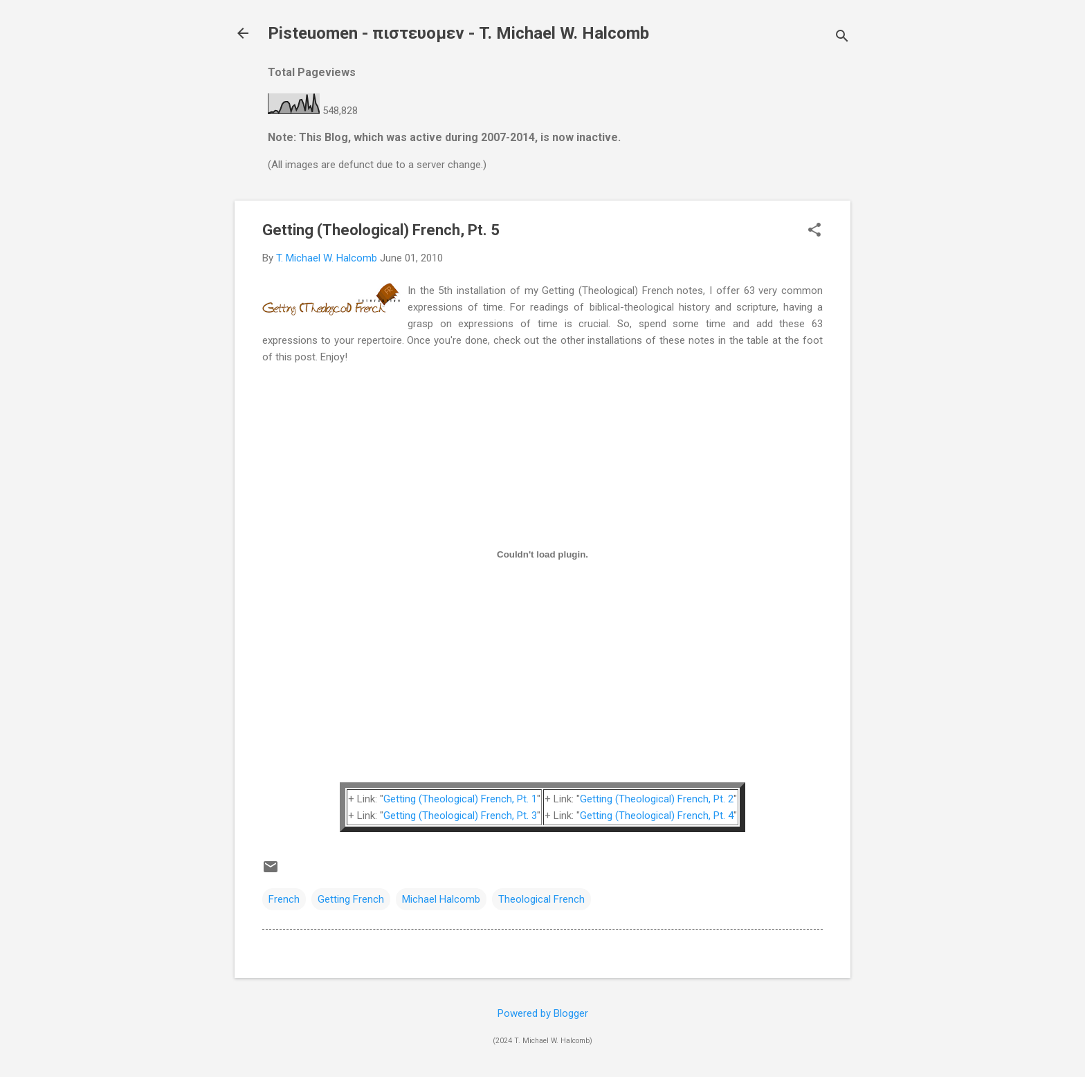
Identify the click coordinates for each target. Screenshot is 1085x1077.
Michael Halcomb (441, 899)
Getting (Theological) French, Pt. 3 (460, 815)
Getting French (351, 899)
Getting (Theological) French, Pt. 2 (656, 799)
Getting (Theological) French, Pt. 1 (460, 799)
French (284, 899)
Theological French (541, 899)
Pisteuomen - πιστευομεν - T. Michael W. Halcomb (458, 33)
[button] (814, 231)
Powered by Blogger (543, 1013)
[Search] (842, 38)
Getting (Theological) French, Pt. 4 (656, 815)
